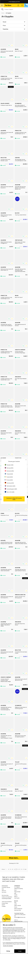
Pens (15, 890)
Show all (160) (17, 910)
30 (21, 869)
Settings (8, 951)
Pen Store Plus (5, 895)
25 (12, 869)
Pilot (15, 902)
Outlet (15, 894)
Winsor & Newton (18, 908)
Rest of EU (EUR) (9, 492)
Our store (4, 892)
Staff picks (16, 898)
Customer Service (6, 887)
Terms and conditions (7, 901)
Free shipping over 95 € (14, 1)
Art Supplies (8, 13)
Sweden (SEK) (9, 465)
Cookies (4, 906)
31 (23, 869)
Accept (19, 951)
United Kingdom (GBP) (11, 489)
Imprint (3, 904)
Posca (15, 907)
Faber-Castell (17, 905)
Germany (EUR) (9, 483)
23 (8, 869)
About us (4, 890)
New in (15, 896)
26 (14, 869)
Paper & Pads (17, 891)
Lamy (15, 903)
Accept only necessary (8, 945)
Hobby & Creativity (18, 888)
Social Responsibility (6, 898)
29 (19, 869)
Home (2, 13)
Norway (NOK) (9, 468)
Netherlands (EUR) (10, 486)
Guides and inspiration (7, 896)
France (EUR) (9, 480)
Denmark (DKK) (9, 471)
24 (10, 869)
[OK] (14, 9)
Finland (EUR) (9, 474)
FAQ (3, 889)
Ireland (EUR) (9, 477)
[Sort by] (14, 29)
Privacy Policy (5, 903)
